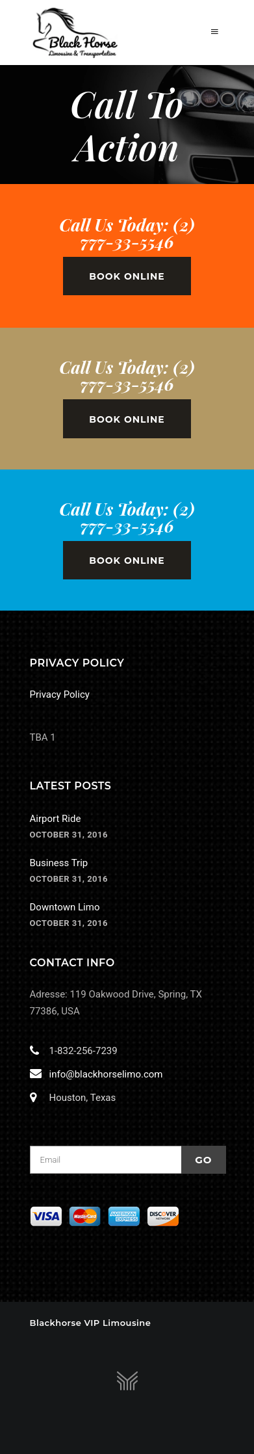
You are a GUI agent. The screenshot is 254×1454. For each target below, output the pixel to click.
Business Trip (59, 863)
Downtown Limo (65, 907)
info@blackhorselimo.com (103, 1074)
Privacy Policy (60, 694)
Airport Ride (55, 819)
